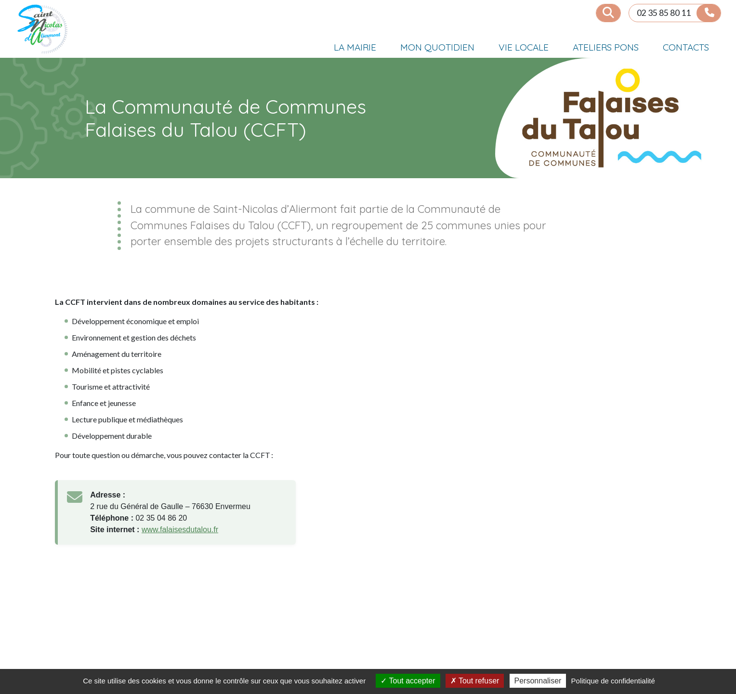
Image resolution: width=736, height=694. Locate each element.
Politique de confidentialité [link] (613, 681)
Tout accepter (408, 681)
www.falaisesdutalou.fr (180, 529)
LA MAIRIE (355, 47)
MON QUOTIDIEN (437, 47)
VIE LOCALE (524, 47)
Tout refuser (474, 681)
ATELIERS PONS (606, 47)
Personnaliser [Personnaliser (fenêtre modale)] (538, 681)
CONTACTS (686, 47)
